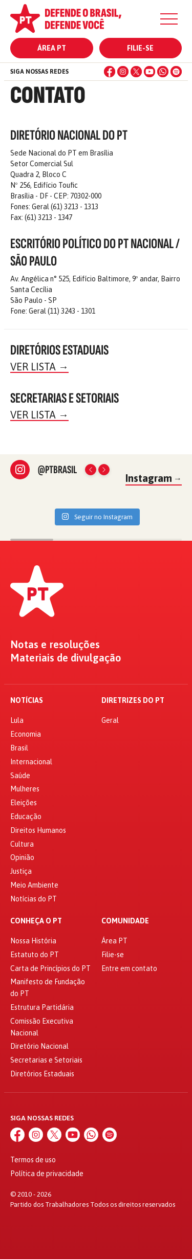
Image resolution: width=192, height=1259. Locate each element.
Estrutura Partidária (42, 1007)
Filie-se (140, 48)
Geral (110, 720)
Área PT (51, 48)
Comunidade (125, 921)
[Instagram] (123, 71)
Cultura (22, 844)
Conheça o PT (36, 921)
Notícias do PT (33, 899)
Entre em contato (129, 968)
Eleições (23, 803)
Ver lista (39, 367)
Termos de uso (33, 1160)
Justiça (21, 871)
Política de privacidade (46, 1173)
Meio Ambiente (34, 885)
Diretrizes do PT (132, 700)
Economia (25, 734)
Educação (25, 816)
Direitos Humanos (38, 830)
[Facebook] (109, 71)
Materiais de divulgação (65, 658)
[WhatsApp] (162, 71)
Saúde (20, 775)
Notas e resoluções (55, 644)
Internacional (31, 762)
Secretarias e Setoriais (46, 1060)
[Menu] (169, 19)
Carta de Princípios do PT (50, 968)
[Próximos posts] (104, 469)
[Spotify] (176, 71)
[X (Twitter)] (136, 71)
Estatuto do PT (34, 955)
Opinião (22, 857)
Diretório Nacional (39, 1046)
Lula (17, 720)
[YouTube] (149, 71)
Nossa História (33, 941)
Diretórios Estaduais (42, 1074)
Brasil (19, 748)
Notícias (26, 700)
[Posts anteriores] (90, 469)
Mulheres (24, 789)
